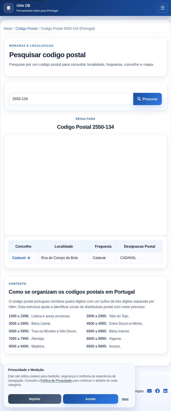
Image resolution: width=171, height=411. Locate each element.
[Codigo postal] (71, 99)
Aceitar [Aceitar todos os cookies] (90, 399)
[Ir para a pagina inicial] (31, 8)
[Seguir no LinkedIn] (165, 391)
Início (8, 28)
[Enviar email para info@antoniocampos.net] (149, 391)
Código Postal (27, 28)
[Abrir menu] (162, 8)
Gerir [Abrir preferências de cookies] (125, 399)
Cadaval (21, 258)
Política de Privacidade (56, 380)
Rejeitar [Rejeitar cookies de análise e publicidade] (34, 399)
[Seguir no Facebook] (157, 391)
